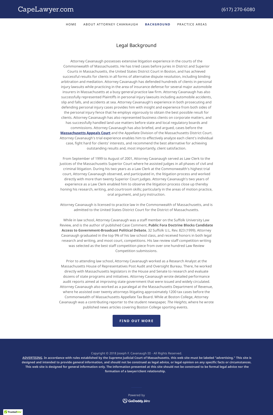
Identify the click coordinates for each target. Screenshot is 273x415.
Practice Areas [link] (192, 24)
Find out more (136, 320)
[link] (77, 10)
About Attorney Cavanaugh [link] (110, 24)
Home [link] (71, 24)
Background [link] (157, 24)
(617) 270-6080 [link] (238, 9)
